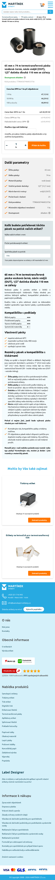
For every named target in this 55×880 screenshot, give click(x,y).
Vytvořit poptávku (33, 609)
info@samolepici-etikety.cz (19, 603)
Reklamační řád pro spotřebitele (15, 829)
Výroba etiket (7, 650)
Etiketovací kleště (9, 710)
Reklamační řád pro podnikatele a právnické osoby (22, 833)
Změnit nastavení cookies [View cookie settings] (12, 857)
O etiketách (7, 646)
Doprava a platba (9, 806)
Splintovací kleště (9, 722)
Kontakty (6, 631)
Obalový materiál (9, 736)
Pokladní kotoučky (9, 726)
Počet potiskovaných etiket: (16, 243)
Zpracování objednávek (11, 802)
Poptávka (6, 760)
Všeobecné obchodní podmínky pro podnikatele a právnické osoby (26, 824)
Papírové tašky (8, 732)
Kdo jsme (6, 627)
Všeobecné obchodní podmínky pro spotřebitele (22, 819)
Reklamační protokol (10, 838)
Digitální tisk (7, 706)
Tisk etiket (6, 701)
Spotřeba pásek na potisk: (15, 251)
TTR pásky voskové (28, 17)
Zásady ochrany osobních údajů (15, 814)
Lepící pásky (7, 740)
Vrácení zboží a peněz (11, 810)
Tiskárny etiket (8, 697)
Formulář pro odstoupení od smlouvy (17, 842)
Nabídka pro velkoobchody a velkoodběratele (20, 850)
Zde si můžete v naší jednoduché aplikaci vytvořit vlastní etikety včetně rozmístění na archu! (25, 780)
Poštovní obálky (8, 744)
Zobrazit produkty (39, 520)
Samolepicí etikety (10, 693)
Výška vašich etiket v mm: (15, 234)
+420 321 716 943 (18, 596)
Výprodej (5, 756)
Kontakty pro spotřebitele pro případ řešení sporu (22, 846)
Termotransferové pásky (11, 17)
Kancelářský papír (9, 748)
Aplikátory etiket (9, 718)
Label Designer (13, 772)
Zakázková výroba (9, 752)
